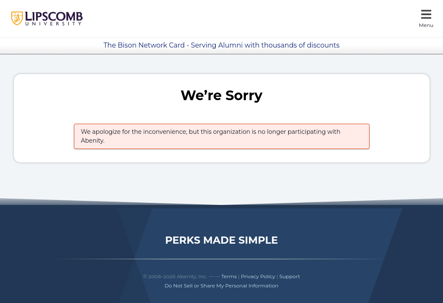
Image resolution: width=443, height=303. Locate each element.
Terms (229, 276)
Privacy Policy (258, 276)
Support (289, 276)
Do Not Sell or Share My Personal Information (221, 285)
